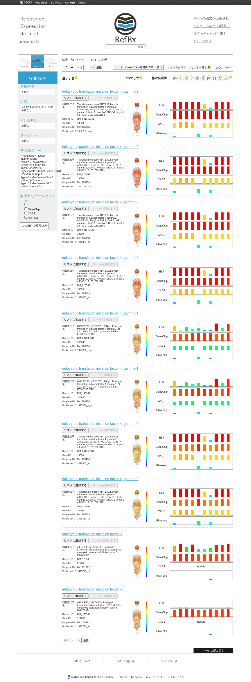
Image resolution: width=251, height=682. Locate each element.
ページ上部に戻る (213, 650)
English (24, 41)
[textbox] (120, 47)
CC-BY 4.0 (177, 676)
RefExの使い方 (125, 661)
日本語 (35, 41)
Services (56, 2)
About (82, 2)
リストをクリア (176, 67)
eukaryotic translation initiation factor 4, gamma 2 (100, 91)
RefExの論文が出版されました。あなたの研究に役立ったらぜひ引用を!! (212, 25)
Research (41, 2)
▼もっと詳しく (203, 41)
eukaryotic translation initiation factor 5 (92, 534)
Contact (70, 2)
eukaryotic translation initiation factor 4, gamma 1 (100, 313)
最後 (99, 67)
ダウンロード (223, 67)
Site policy (135, 676)
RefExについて (82, 661)
